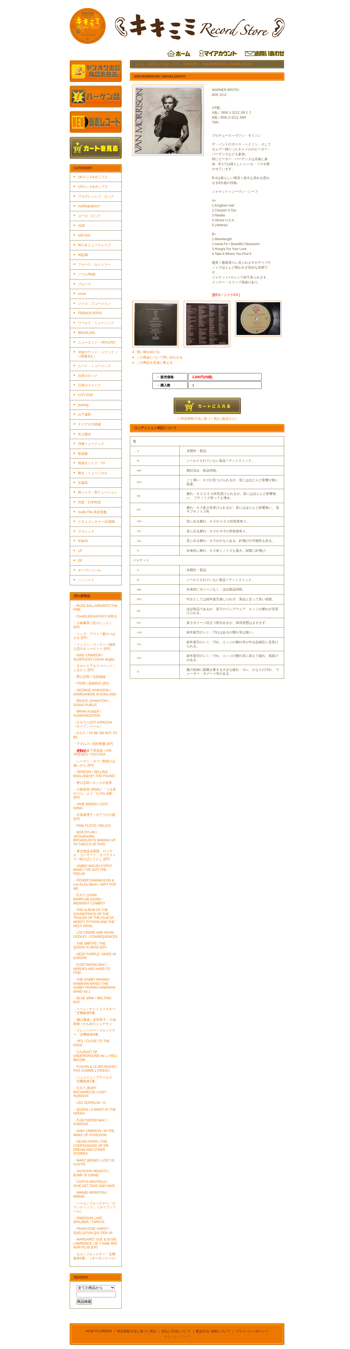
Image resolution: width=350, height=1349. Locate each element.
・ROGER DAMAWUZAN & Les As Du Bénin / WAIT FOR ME (94, 884)
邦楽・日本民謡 (89, 502)
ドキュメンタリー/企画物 (96, 522)
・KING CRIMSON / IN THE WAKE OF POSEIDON (93, 1133)
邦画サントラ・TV (91, 463)
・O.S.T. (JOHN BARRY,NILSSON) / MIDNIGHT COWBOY (89, 899)
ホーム (140, 64)
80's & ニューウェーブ (94, 245)
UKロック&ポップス (93, 177)
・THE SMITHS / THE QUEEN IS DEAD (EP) (89, 946)
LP (80, 551)
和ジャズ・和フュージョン (97, 492)
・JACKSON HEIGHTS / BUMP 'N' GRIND (91, 1173)
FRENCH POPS (90, 313)
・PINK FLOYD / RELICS (92, 826)
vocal (82, 294)
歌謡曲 (83, 453)
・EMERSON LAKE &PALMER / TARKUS (88, 1220)
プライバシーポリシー (252, 1331)
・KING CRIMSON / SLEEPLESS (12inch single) (94, 657)
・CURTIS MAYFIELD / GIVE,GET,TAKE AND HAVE (94, 1184)
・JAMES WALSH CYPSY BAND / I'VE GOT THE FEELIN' (92, 870)
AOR (81, 226)
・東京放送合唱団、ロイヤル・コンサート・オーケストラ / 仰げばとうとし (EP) (94, 855)
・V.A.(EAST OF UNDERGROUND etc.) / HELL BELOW (95, 1056)
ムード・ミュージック (94, 366)
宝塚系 (83, 483)
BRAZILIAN (86, 333)
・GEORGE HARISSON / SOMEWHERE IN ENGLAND (94, 692)
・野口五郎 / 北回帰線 (89, 677)
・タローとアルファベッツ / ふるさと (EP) (94, 668)
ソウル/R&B (86, 274)
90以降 (83, 255)
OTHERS (190, 64)
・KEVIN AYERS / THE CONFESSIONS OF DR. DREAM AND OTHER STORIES (91, 1148)
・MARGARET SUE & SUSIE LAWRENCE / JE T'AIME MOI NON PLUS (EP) (95, 1243)
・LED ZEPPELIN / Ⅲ (89, 1103)
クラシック (86, 531)
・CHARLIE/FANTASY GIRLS (95, 616)
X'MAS (83, 541)
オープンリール (89, 570)
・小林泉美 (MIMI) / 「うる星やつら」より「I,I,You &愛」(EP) (94, 793)
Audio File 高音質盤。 (94, 512)
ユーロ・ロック (89, 216)
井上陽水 (84, 434)
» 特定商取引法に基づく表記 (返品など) (207, 419)
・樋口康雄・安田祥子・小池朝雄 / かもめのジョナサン (94, 1022)
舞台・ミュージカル (92, 473)
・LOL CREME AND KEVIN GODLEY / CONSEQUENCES (95, 935)
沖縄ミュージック (91, 444)
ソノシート (86, 580)
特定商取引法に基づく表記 (136, 1331)
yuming (83, 405)
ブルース (84, 284)
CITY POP (85, 395)
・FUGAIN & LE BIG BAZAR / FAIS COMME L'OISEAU (95, 1069)
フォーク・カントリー (94, 264)
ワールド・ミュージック (96, 323)
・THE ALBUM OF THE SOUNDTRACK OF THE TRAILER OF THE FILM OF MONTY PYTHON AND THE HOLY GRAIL (94, 918)
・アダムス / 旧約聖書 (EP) (93, 744)
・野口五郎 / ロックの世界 (92, 783)
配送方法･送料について (213, 1331)
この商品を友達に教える (155, 363)
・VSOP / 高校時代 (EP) (91, 683)
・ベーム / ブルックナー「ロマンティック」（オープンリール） (94, 1207)
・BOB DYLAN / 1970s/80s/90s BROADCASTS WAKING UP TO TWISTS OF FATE (94, 838)
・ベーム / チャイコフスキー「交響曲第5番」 (94, 1011)
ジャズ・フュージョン (94, 303)
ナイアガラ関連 (89, 424)
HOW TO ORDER (99, 1331)
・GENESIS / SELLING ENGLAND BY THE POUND (94, 774)
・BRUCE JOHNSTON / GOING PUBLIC (91, 703)
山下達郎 (84, 414)
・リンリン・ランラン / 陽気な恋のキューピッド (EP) (94, 647)
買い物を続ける (148, 352)
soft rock (84, 235)
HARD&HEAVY (89, 206)
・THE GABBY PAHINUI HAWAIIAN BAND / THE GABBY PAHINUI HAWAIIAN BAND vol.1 (94, 986)
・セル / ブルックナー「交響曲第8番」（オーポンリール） (95, 1256)
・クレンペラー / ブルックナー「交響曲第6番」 (94, 1032)
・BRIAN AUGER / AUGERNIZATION (87, 714)
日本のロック (88, 376)
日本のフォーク (89, 385)
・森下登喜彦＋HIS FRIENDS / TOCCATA (92, 753)
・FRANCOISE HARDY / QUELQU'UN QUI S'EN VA (93, 1231)
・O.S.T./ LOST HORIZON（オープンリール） (92, 724)
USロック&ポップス (93, 187)
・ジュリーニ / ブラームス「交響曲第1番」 (92, 1079)
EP (80, 561)
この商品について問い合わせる (160, 357)
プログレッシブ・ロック (96, 196)
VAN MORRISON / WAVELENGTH (227, 64)
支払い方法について (176, 1331)
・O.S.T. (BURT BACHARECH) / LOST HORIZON (89, 1092)
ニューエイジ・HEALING (96, 342)
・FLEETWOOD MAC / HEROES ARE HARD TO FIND (91, 969)
